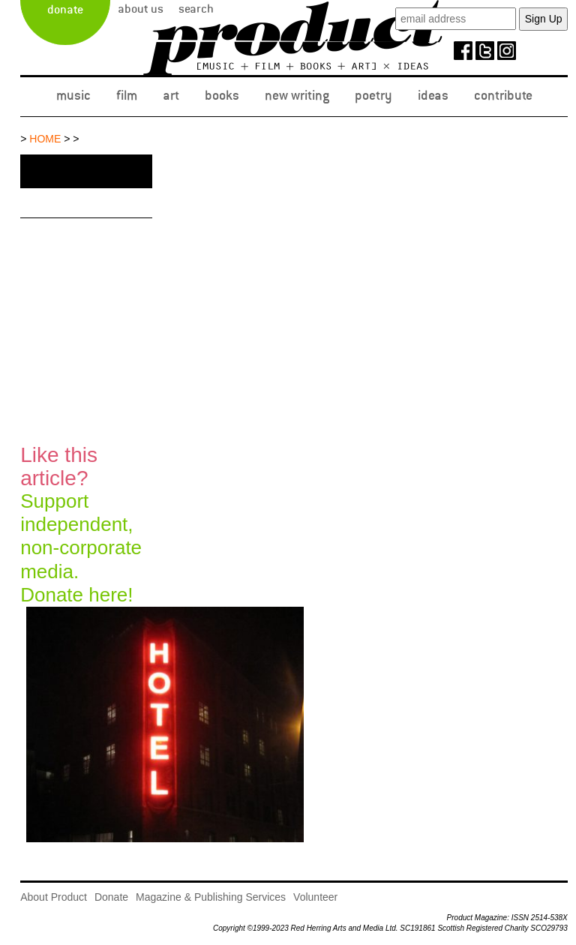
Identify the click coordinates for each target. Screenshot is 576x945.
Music (73, 95)
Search (196, 9)
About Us (141, 9)
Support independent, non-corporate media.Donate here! (81, 524)
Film (126, 95)
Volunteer (315, 897)
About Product (53, 897)
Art (171, 95)
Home (45, 139)
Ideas (433, 95)
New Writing (297, 95)
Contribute (503, 95)
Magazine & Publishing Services (211, 897)
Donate (65, 9)
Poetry (373, 95)
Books (222, 95)
